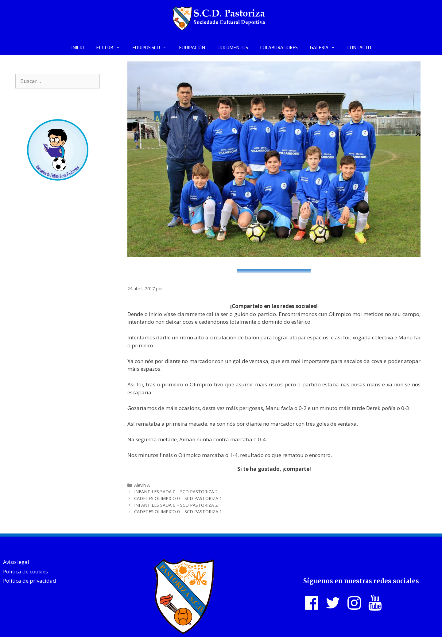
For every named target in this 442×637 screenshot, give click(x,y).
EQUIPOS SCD (152, 47)
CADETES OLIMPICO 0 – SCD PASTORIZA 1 (178, 498)
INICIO (77, 47)
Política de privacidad (29, 580)
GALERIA (325, 47)
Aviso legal (16, 561)
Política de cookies (25, 571)
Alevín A (142, 485)
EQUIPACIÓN (192, 47)
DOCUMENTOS (232, 47)
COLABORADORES (279, 47)
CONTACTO (359, 47)
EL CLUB (111, 47)
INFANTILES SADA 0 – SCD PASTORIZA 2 (176, 491)
